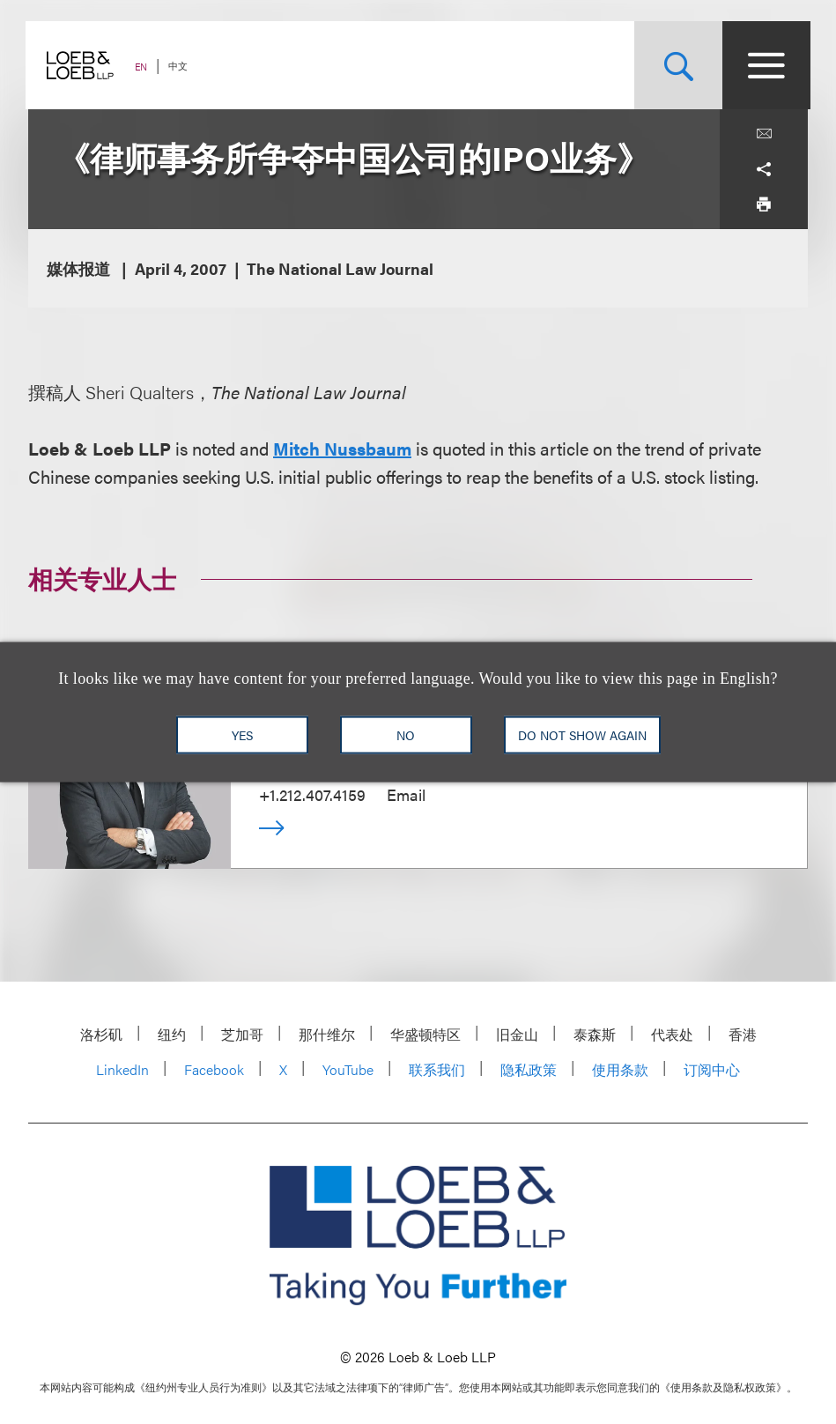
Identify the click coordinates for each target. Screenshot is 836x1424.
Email (406, 794)
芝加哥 (242, 1034)
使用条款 (620, 1069)
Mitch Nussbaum (342, 448)
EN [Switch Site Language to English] (143, 66)
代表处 (672, 1034)
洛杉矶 (101, 1034)
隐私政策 (528, 1069)
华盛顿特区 (425, 1034)
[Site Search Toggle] (676, 65)
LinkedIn (122, 1069)
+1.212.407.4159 (312, 794)
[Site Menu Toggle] (764, 65)
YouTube (348, 1069)
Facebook (214, 1069)
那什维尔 (327, 1034)
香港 (743, 1034)
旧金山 (517, 1034)
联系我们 (437, 1069)
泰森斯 (594, 1034)
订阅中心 (712, 1069)
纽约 (172, 1034)
